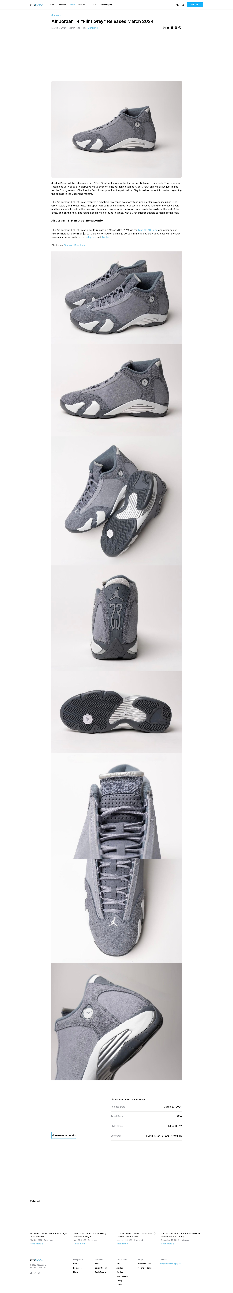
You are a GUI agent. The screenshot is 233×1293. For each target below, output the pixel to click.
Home (51, 5)
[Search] (183, 5)
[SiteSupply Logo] (36, 4)
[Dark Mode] (177, 5)
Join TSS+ (195, 5)
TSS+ (93, 5)
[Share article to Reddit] (176, 28)
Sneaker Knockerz (74, 245)
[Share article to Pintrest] (180, 28)
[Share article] (164, 28)
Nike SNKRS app (148, 230)
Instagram (90, 237)
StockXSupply (106, 5)
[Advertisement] (116, 55)
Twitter (105, 237)
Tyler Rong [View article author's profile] (92, 28)
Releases (62, 5)
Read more (37, 1276)
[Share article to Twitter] (168, 28)
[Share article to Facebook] (172, 28)
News (72, 5)
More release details (64, 1154)
